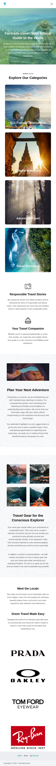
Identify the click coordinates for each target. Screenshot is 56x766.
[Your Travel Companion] (28, 320)
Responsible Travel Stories (28, 294)
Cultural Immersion (28, 170)
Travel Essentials (28, 266)
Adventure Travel (28, 218)
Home (20, 756)
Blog (26, 756)
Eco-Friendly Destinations (28, 122)
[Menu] (52, 4)
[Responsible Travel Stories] (28, 286)
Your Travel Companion (28, 328)
